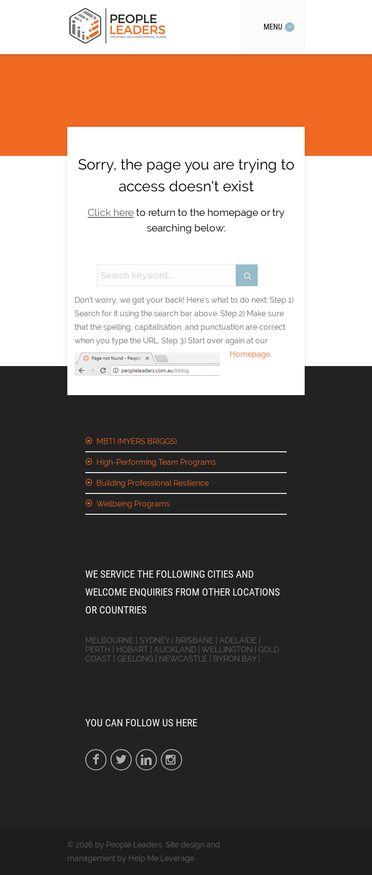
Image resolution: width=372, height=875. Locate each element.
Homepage (250, 354)
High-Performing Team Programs (156, 462)
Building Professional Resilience (152, 483)
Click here (111, 212)
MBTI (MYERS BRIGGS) (136, 441)
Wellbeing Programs (133, 503)
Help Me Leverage (161, 858)
